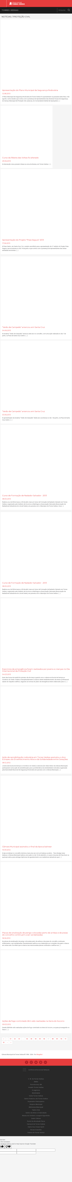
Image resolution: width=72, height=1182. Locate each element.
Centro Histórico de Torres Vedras (36, 1098)
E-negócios (36, 1090)
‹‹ (3, 1039)
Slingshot (39, 1054)
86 (44, 1039)
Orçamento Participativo (36, 1101)
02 (15, 1039)
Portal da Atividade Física (36, 1121)
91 (65, 1039)
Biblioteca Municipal (36, 1107)
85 (40, 1039)
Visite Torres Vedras (36, 1096)
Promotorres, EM (36, 1084)
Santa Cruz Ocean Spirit (36, 1127)
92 (3, 1042)
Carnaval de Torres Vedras (36, 1124)
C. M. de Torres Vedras (36, 1079)
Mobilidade (36, 1093)
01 (10, 1039)
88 (53, 1039)
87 (48, 1039)
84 (35, 1039)
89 (57, 1039)
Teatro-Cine (36, 1110)
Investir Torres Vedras (36, 1087)
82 (27, 1039)
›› (10, 1042)
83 (31, 1039)
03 (19, 1039)
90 (61, 1039)
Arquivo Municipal (36, 1104)
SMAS (36, 1082)
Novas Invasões (35, 1130)
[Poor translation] (7, 1147)
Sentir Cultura (36, 1118)
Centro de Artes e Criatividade (36, 1113)
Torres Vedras (10, 10)
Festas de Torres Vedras (36, 1132)
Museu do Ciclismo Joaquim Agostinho (36, 1115)
